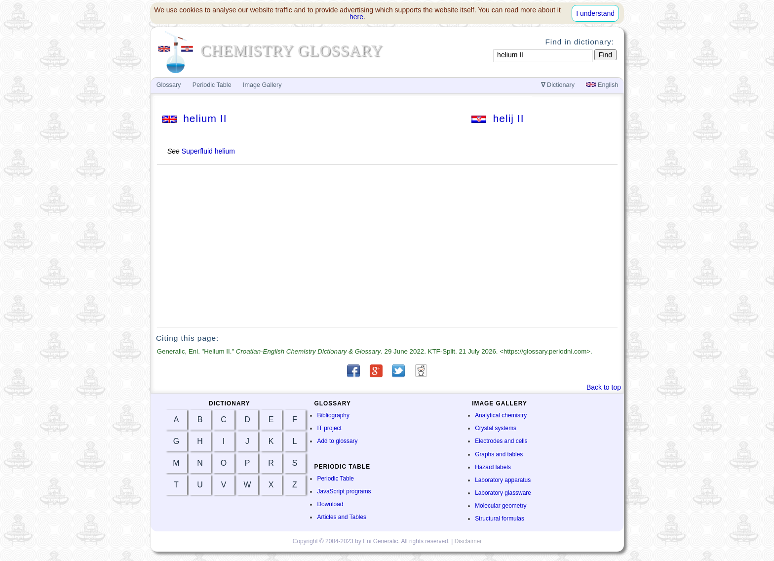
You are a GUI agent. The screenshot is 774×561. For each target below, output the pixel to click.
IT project (329, 428)
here (356, 17)
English (602, 84)
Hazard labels (493, 467)
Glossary (168, 84)
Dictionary (558, 84)
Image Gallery (262, 84)
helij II (497, 118)
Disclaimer (468, 541)
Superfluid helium (208, 151)
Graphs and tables (499, 454)
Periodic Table (335, 478)
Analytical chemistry (501, 415)
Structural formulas (499, 518)
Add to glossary (337, 441)
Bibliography (333, 415)
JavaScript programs (344, 491)
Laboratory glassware (503, 492)
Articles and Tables (341, 517)
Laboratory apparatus (503, 480)
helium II (194, 118)
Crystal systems (495, 428)
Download (330, 504)
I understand (595, 13)
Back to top (603, 387)
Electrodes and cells (501, 441)
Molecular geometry (500, 505)
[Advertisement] (387, 246)
